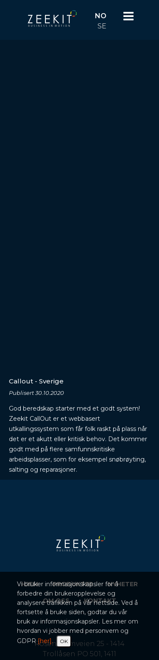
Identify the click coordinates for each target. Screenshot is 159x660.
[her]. (45, 641)
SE (102, 26)
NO (100, 16)
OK (64, 641)
